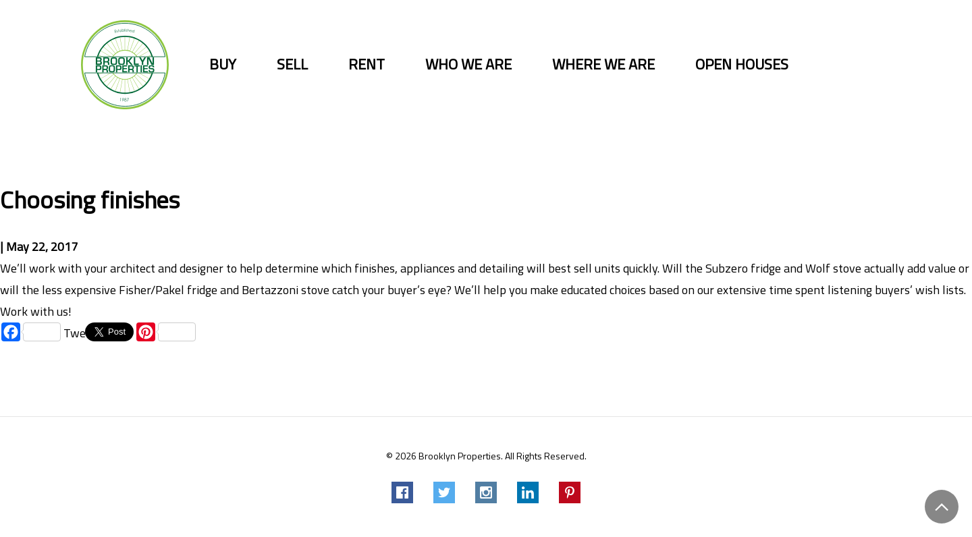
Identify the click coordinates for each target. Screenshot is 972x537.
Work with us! (36, 311)
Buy (222, 64)
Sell (292, 64)
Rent (366, 64)
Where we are (603, 64)
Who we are (468, 64)
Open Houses (741, 64)
